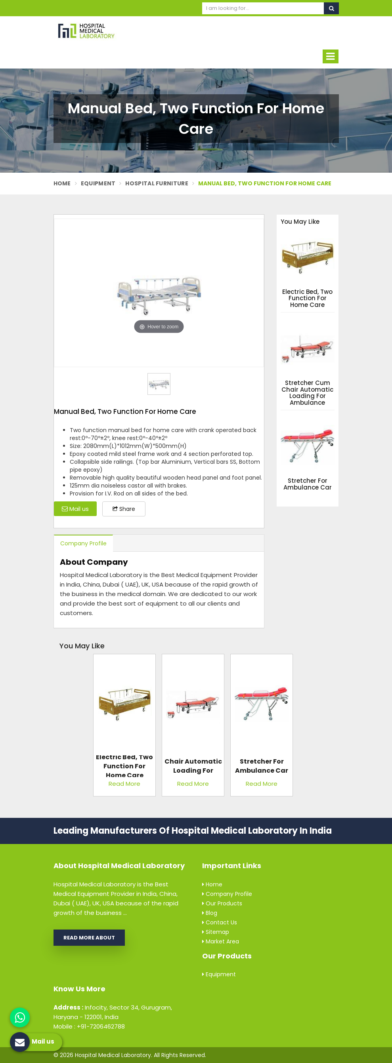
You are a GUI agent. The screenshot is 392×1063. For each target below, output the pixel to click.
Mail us (75, 509)
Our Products (222, 903)
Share (124, 509)
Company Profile (83, 543)
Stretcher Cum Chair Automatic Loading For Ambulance (307, 393)
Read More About (89, 937)
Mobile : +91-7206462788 (89, 1026)
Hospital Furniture (156, 183)
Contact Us (219, 922)
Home (62, 183)
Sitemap (215, 932)
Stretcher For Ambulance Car (307, 484)
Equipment (98, 183)
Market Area (220, 941)
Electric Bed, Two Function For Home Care (307, 299)
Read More (124, 783)
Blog (209, 913)
